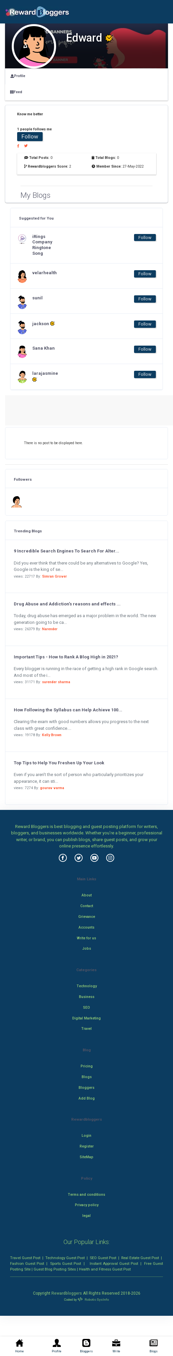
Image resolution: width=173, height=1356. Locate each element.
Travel (86, 1028)
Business (86, 997)
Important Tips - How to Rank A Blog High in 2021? (66, 656)
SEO (86, 1007)
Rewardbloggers (66, 1293)
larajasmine (45, 376)
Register (87, 1146)
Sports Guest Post (65, 1263)
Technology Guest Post (65, 1257)
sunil (37, 297)
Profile (17, 76)
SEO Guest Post (103, 1257)
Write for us (86, 938)
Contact (86, 906)
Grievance (86, 917)
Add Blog (87, 1098)
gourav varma (52, 788)
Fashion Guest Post (27, 1263)
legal (86, 1216)
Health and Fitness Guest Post (105, 1269)
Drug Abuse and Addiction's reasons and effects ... (67, 603)
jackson (43, 323)
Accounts (86, 927)
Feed (16, 92)
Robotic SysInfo (93, 1299)
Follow (29, 136)
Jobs (86, 948)
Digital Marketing (86, 1018)
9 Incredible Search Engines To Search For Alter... (66, 550)
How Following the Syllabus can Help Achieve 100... (68, 709)
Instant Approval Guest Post (114, 1263)
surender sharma (56, 682)
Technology (87, 986)
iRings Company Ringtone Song (42, 245)
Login (86, 1135)
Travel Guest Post (25, 1257)
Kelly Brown (51, 735)
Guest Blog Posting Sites (55, 1269)
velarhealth (44, 272)
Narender (49, 629)
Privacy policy (86, 1205)
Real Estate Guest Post (140, 1257)
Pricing (87, 1066)
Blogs (87, 1077)
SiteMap (86, 1157)
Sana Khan (43, 348)
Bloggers (86, 1087)
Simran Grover (54, 576)
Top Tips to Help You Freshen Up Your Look (59, 762)
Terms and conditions (86, 1194)
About (87, 895)
